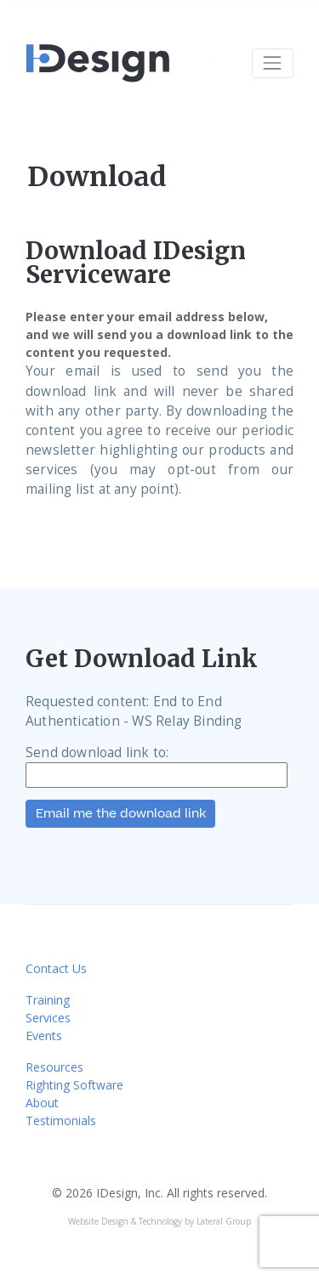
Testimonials (61, 1120)
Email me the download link (121, 814)
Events (44, 1035)
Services (48, 1018)
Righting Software (74, 1085)
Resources (54, 1067)
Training (48, 1000)
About (42, 1103)
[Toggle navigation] (272, 63)
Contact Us (56, 968)
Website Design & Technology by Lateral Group (159, 1221)
